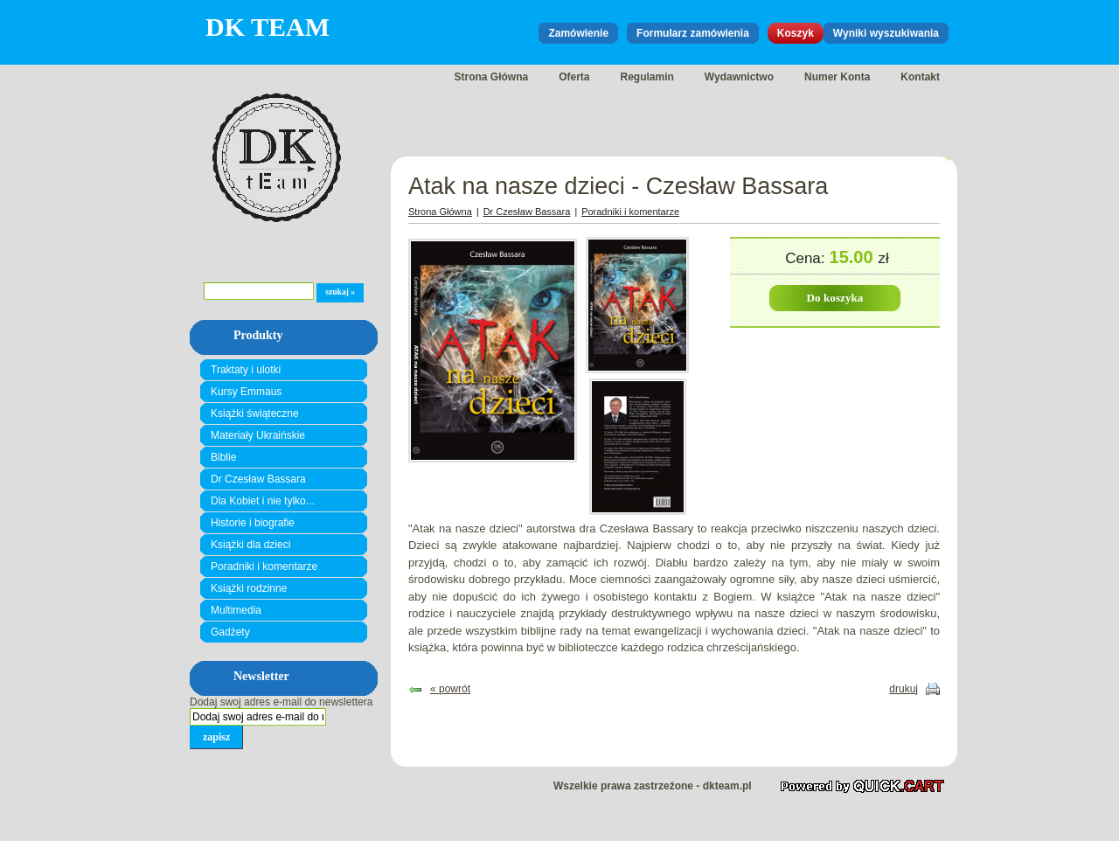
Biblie (223, 457)
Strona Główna (491, 77)
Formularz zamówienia (692, 33)
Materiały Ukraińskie (258, 435)
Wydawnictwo (739, 77)
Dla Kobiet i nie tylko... (263, 501)
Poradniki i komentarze (264, 566)
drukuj (903, 689)
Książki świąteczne (255, 413)
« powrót (450, 689)
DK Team (267, 26)
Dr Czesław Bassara (258, 479)
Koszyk (795, 33)
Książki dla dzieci (250, 545)
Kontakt (920, 77)
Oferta (574, 77)
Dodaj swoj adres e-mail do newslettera (281, 702)
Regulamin (647, 77)
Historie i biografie (253, 523)
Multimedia (236, 610)
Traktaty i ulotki (246, 370)
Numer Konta (837, 77)
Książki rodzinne (249, 588)
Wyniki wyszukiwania (886, 33)
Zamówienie (578, 33)
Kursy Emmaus (246, 392)
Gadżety (230, 632)
